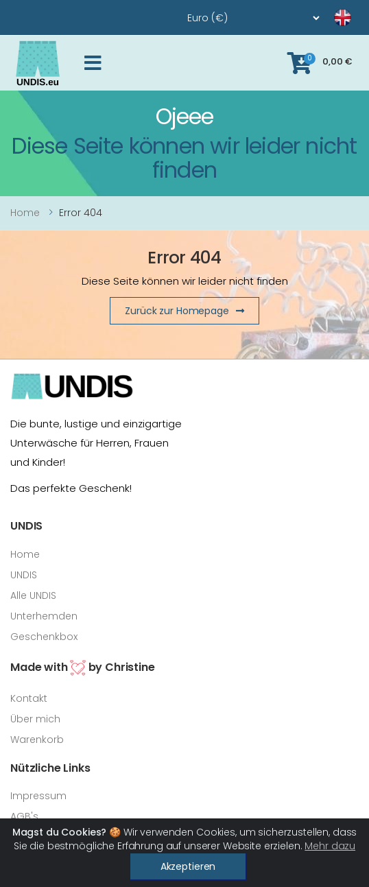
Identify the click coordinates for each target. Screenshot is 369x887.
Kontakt (28, 698)
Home (25, 213)
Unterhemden (44, 616)
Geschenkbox (44, 636)
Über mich (35, 719)
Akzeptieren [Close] (187, 866)
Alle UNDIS (33, 595)
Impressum (38, 796)
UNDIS (23, 575)
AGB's (24, 816)
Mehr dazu (330, 846)
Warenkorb (37, 739)
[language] (326, 18)
